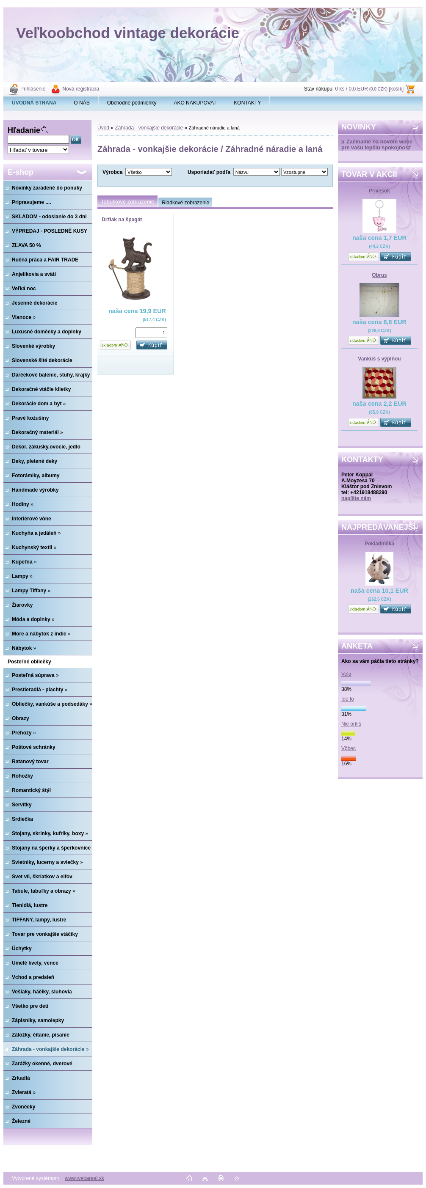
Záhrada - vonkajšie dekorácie (149, 128)
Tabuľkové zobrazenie (127, 201)
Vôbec (348, 748)
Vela (346, 673)
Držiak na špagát (122, 220)
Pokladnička (379, 544)
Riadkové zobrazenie (185, 203)
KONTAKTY (247, 103)
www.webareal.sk (84, 1178)
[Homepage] (34, 102)
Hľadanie (24, 130)
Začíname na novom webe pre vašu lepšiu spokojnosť (376, 145)
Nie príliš (351, 723)
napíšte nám (356, 498)
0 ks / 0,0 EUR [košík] (369, 89)
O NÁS (81, 103)
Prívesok (379, 191)
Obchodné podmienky (132, 103)
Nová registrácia (80, 89)
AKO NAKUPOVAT (195, 103)
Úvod (103, 128)
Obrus (379, 275)
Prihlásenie (32, 89)
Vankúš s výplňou (379, 359)
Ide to (347, 698)
